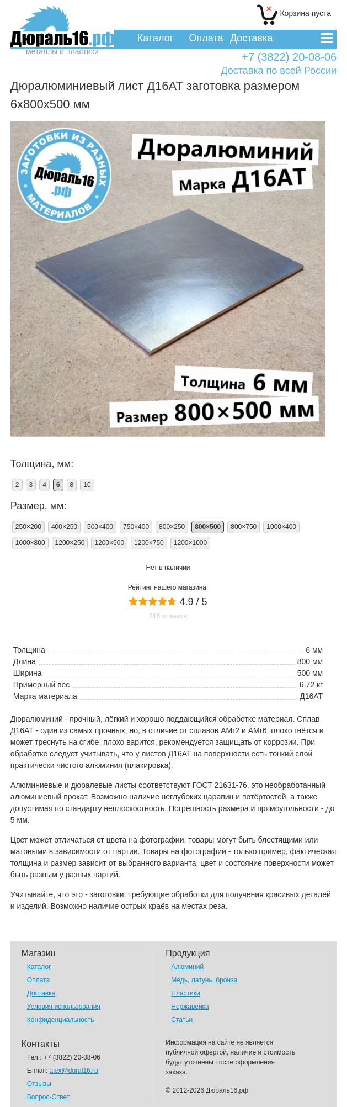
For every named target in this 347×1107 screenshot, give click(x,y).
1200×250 (70, 543)
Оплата (206, 38)
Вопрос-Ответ (48, 1097)
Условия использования (63, 1006)
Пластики (185, 993)
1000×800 (30, 543)
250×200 (28, 527)
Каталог (155, 38)
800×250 (172, 527)
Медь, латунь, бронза (204, 980)
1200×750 (149, 543)
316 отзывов (168, 616)
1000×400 (281, 527)
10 (86, 485)
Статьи (182, 1020)
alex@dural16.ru (74, 1070)
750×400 (136, 527)
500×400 (100, 527)
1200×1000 (190, 543)
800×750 (244, 527)
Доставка (251, 38)
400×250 (64, 527)
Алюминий (187, 967)
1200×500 (109, 543)
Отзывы (39, 1084)
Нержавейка (190, 1006)
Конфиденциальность (60, 1020)
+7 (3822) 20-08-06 (289, 57)
